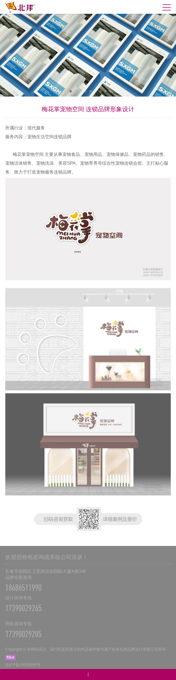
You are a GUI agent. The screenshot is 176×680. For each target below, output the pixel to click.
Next (167, 55)
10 (110, 91)
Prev (8, 55)
